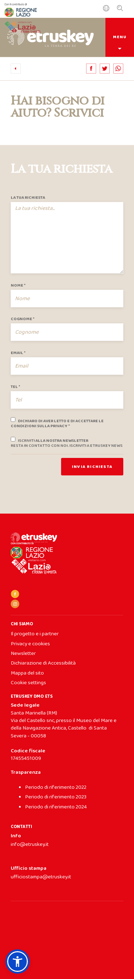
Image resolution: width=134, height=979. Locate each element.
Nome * (18, 285)
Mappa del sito (27, 673)
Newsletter (23, 653)
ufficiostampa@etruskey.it (41, 877)
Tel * (15, 386)
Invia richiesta (92, 466)
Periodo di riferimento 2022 (55, 787)
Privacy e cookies (30, 644)
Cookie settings (28, 682)
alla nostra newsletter (67, 442)
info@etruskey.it (30, 844)
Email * (18, 352)
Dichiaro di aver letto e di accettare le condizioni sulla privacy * (57, 423)
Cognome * (22, 319)
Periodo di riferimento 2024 (56, 807)
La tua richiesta (28, 197)
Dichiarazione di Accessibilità (43, 663)
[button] (17, 961)
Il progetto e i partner (35, 634)
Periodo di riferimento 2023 (55, 797)
